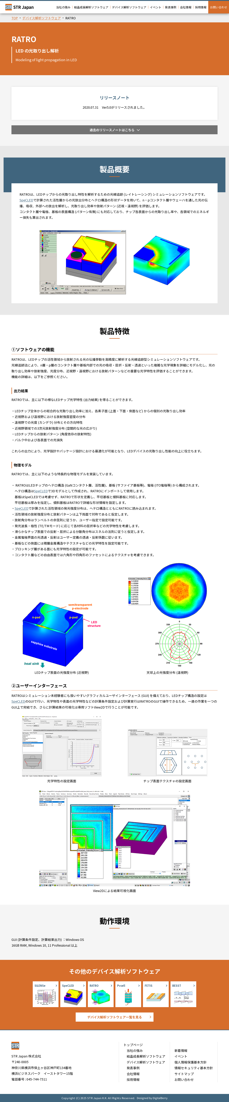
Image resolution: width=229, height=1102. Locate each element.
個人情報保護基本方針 (190, 1062)
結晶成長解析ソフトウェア (91, 7)
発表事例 (170, 7)
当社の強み (63, 7)
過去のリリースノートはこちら (112, 129)
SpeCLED (26, 200)
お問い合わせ (218, 7)
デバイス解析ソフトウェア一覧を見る (114, 1017)
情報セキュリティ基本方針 (193, 1067)
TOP (14, 18)
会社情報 (185, 7)
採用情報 (200, 7)
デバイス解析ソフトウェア (129, 7)
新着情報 (180, 1050)
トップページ (133, 1044)
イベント (155, 7)
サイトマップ (184, 1073)
